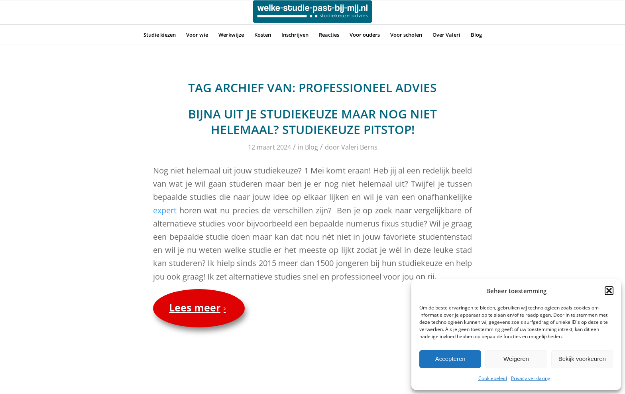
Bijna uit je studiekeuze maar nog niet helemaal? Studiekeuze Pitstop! (312, 122)
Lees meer (199, 307)
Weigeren (516, 358)
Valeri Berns (359, 147)
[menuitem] (159, 35)
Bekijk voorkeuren (582, 358)
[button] (609, 291)
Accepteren (450, 358)
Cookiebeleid (492, 378)
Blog (311, 147)
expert (165, 210)
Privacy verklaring (530, 378)
